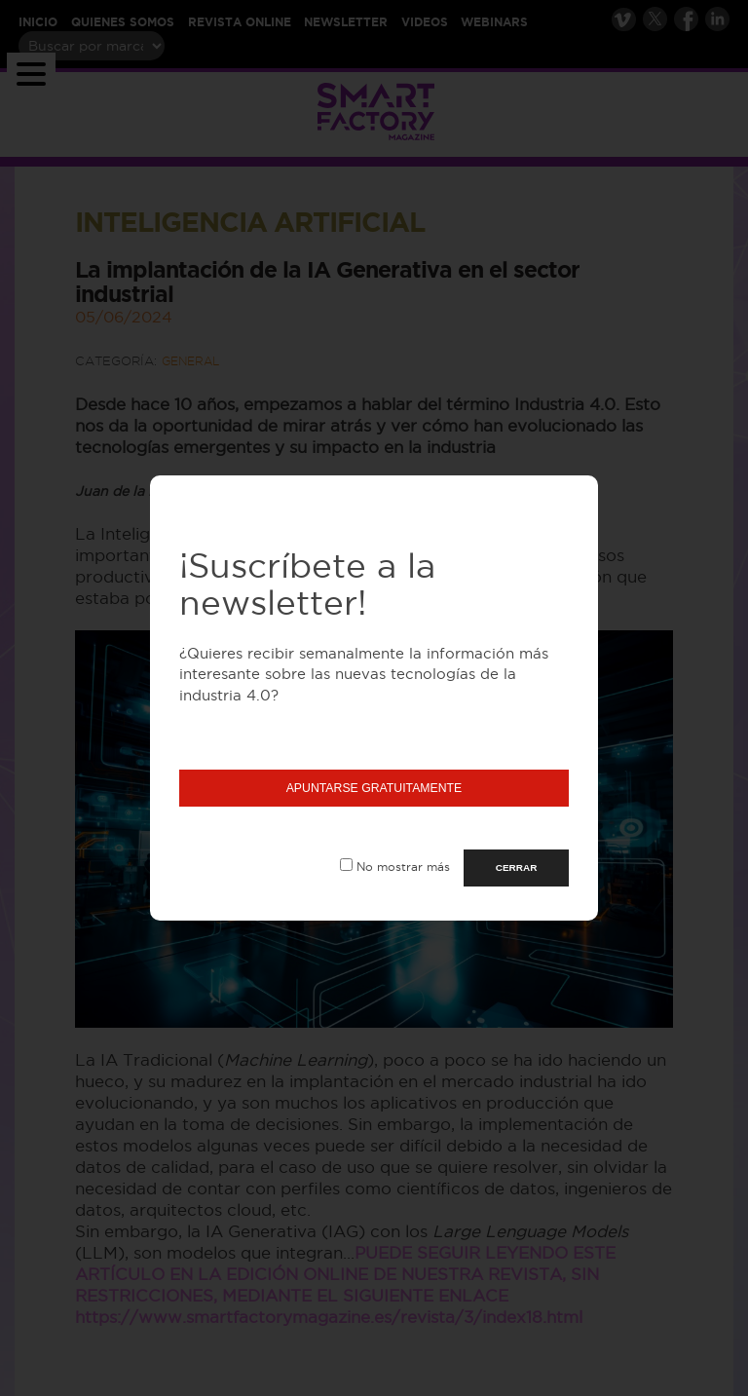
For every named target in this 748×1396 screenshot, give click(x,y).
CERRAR (517, 867)
